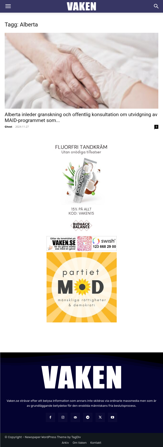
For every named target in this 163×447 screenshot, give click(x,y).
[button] (7, 6)
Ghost (8, 126)
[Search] (156, 6)
